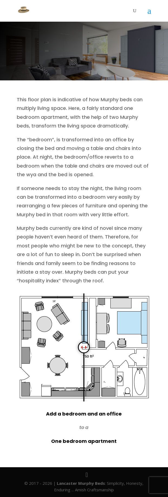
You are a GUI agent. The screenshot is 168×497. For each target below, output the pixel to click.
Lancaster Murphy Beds (81, 483)
